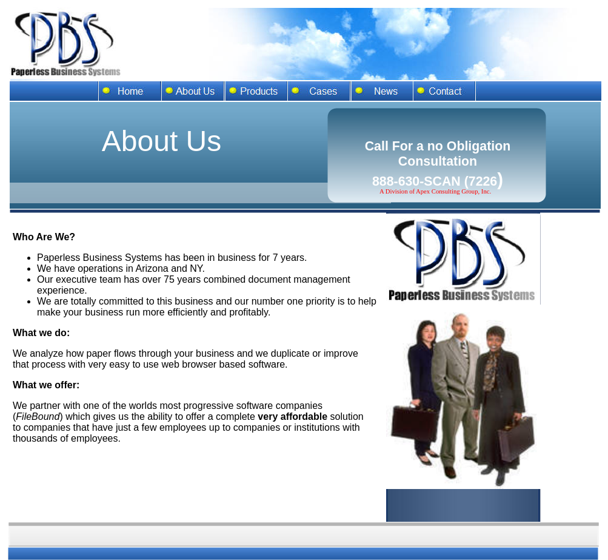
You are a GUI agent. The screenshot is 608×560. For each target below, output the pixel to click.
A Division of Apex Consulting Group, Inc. (435, 191)
